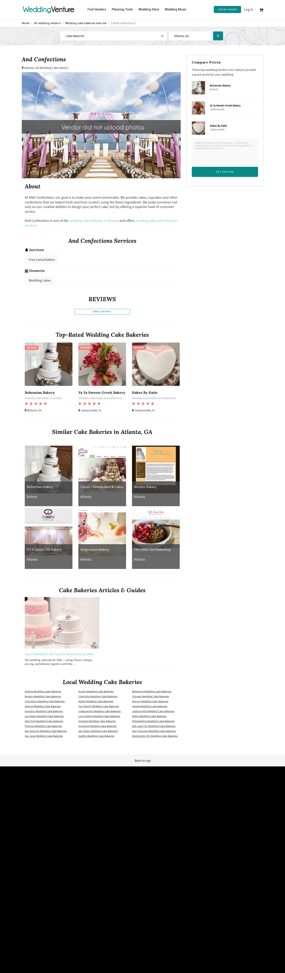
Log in (248, 9)
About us (179, 817)
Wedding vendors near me (108, 811)
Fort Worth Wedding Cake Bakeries (98, 707)
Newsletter (139, 817)
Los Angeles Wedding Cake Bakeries (99, 717)
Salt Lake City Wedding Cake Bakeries (154, 727)
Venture (48, 9)
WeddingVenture (142, 780)
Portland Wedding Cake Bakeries (97, 727)
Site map (138, 811)
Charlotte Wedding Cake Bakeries (97, 698)
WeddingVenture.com (153, 859)
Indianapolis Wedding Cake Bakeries (99, 712)
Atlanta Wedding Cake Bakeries (43, 693)
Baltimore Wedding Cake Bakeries (151, 693)
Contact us (180, 824)
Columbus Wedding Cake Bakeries (45, 702)
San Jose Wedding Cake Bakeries (44, 737)
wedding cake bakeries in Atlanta (94, 220)
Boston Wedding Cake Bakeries (43, 698)
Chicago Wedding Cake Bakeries (150, 698)
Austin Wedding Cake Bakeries (96, 693)
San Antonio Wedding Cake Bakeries (46, 732)
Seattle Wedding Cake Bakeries (96, 737)
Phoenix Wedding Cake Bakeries (43, 727)
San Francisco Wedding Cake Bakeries (154, 732)
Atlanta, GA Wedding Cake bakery (46, 68)
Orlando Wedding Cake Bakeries (97, 722)
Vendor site (139, 824)
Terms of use (100, 817)
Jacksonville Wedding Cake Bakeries (153, 712)
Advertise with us (184, 811)
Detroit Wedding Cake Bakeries (43, 707)
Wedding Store (152, 9)
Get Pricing (225, 172)
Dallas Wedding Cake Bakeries (95, 702)
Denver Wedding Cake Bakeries (150, 702)
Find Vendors (97, 9)
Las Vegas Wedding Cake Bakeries (44, 717)
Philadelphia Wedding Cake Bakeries (153, 722)
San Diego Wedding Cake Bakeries (98, 732)
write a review (102, 312)
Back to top (142, 762)
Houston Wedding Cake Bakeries (44, 712)
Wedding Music (180, 9)
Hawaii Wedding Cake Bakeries (149, 707)
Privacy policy (101, 824)
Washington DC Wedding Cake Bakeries (155, 737)
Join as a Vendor (227, 9)
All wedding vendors (47, 23)
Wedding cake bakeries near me (85, 23)
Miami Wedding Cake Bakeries (149, 717)
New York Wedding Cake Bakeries (44, 722)
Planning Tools (124, 9)
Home (25, 23)
